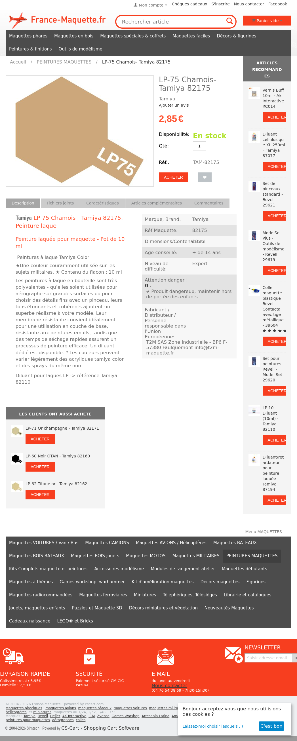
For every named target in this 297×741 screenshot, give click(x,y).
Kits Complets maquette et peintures (48, 568)
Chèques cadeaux (189, 4)
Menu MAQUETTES (263, 531)
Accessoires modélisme (119, 568)
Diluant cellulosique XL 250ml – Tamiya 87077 (274, 145)
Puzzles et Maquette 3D (97, 608)
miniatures (42, 712)
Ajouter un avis (174, 105)
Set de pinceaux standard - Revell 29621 (273, 194)
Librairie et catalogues (247, 595)
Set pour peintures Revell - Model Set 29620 (272, 369)
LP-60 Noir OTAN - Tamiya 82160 (58, 456)
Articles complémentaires (156, 203)
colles (80, 720)
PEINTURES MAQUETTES (64, 62)
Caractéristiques (102, 203)
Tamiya (24, 217)
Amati (177, 716)
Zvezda (103, 716)
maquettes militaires (166, 708)
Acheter (173, 177)
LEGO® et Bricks (75, 621)
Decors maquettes (220, 581)
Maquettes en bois (73, 36)
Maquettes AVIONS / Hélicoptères (171, 542)
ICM (92, 716)
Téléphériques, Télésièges (190, 595)
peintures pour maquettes (28, 720)
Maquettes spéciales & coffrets (133, 36)
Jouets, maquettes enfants (37, 608)
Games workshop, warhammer (92, 581)
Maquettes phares (28, 36)
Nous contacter (249, 4)
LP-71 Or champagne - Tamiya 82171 (62, 428)
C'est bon (271, 726)
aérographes (63, 720)
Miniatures (145, 595)
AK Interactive (74, 716)
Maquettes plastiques (24, 708)
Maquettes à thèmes (31, 581)
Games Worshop (126, 716)
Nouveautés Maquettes (229, 608)
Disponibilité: (174, 134)
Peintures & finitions (30, 49)
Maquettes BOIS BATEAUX (36, 555)
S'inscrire (221, 4)
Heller (55, 716)
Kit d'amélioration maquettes (163, 581)
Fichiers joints (60, 203)
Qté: (164, 146)
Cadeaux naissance (29, 621)
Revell (43, 716)
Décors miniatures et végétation (163, 608)
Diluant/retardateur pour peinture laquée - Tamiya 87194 (273, 473)
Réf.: (164, 162)
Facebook (277, 4)
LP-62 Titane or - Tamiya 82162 (56, 484)
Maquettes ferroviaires (103, 595)
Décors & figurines (236, 36)
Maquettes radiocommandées (40, 595)
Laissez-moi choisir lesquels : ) (213, 726)
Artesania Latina (155, 716)
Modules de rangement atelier (183, 568)
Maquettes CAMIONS (107, 542)
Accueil (18, 62)
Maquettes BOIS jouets (95, 555)
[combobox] (176, 22)
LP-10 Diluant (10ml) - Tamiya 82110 (271, 419)
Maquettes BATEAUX (235, 542)
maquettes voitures (130, 708)
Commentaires (208, 203)
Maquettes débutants (244, 568)
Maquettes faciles (191, 36)
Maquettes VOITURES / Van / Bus (43, 542)
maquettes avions (60, 708)
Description (23, 203)
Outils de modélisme (80, 49)
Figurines (256, 581)
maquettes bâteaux (94, 708)
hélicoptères (16, 712)
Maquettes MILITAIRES (196, 555)
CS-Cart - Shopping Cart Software (100, 728)
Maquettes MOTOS (145, 555)
